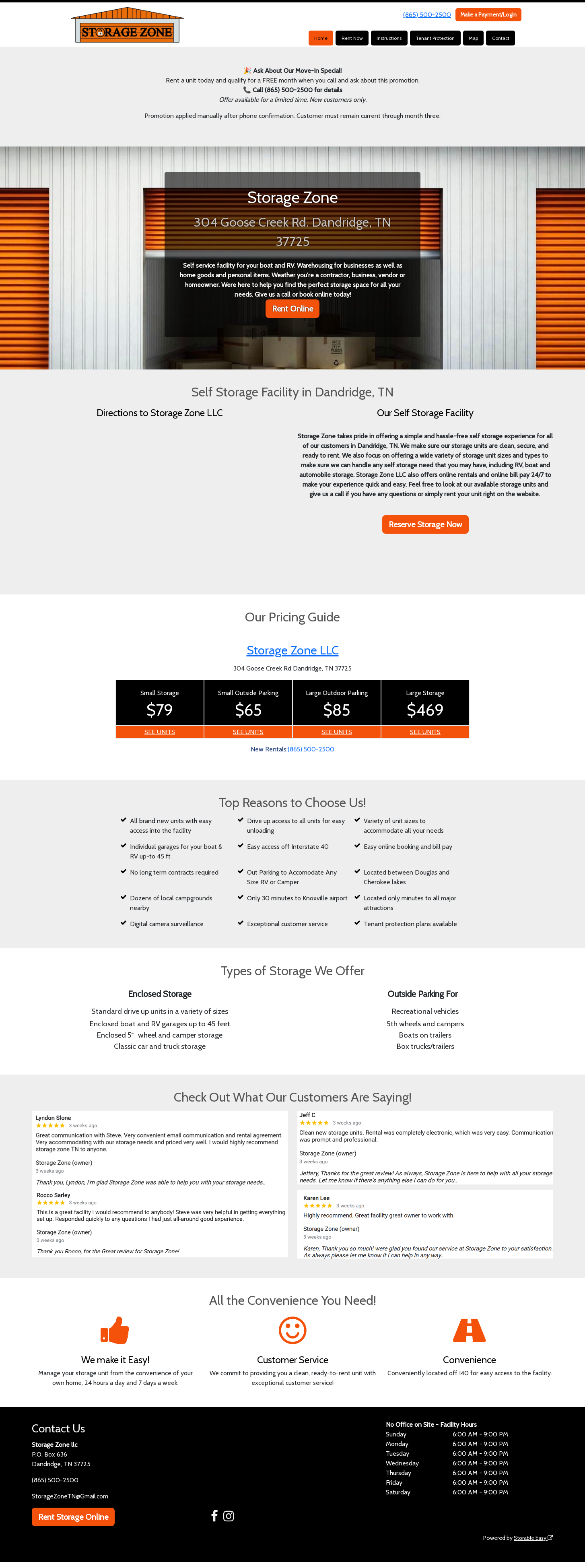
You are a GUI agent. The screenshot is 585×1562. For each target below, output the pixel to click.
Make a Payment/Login (488, 14)
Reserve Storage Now (425, 524)
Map (473, 38)
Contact (500, 38)
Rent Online (292, 309)
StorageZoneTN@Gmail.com (70, 1496)
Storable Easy (533, 1537)
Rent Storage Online (73, 1517)
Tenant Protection (435, 38)
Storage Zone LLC (292, 650)
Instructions (389, 38)
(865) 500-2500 (427, 15)
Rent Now (352, 38)
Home (321, 38)
